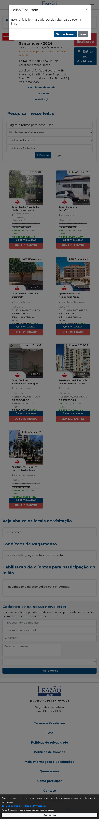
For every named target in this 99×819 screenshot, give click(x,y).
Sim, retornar (65, 34)
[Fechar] (87, 9)
